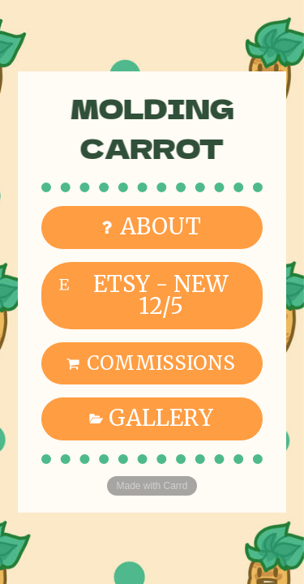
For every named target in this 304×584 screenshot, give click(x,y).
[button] (151, 227)
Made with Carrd (151, 486)
